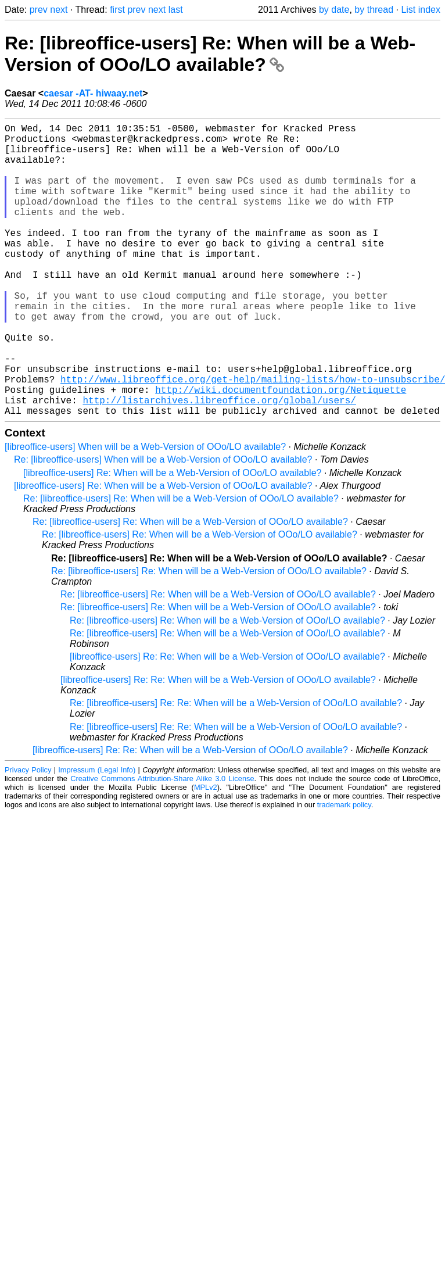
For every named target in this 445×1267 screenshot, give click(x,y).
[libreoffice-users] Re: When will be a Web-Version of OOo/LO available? (172, 538)
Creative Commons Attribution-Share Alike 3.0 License (162, 843)
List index (420, 10)
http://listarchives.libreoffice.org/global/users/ (219, 462)
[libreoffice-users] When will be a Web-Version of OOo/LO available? (145, 512)
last (175, 10)
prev (39, 10)
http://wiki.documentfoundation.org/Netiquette (280, 449)
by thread (373, 10)
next (58, 10)
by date (334, 10)
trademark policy (344, 869)
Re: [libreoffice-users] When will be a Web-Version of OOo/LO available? (163, 524)
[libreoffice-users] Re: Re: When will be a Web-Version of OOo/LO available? (227, 721)
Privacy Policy (28, 835)
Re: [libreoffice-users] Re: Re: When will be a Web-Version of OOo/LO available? (236, 768)
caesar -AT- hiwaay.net (93, 93)
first (117, 10)
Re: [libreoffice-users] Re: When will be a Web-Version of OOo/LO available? (210, 54)
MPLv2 (205, 852)
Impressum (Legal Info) (96, 835)
